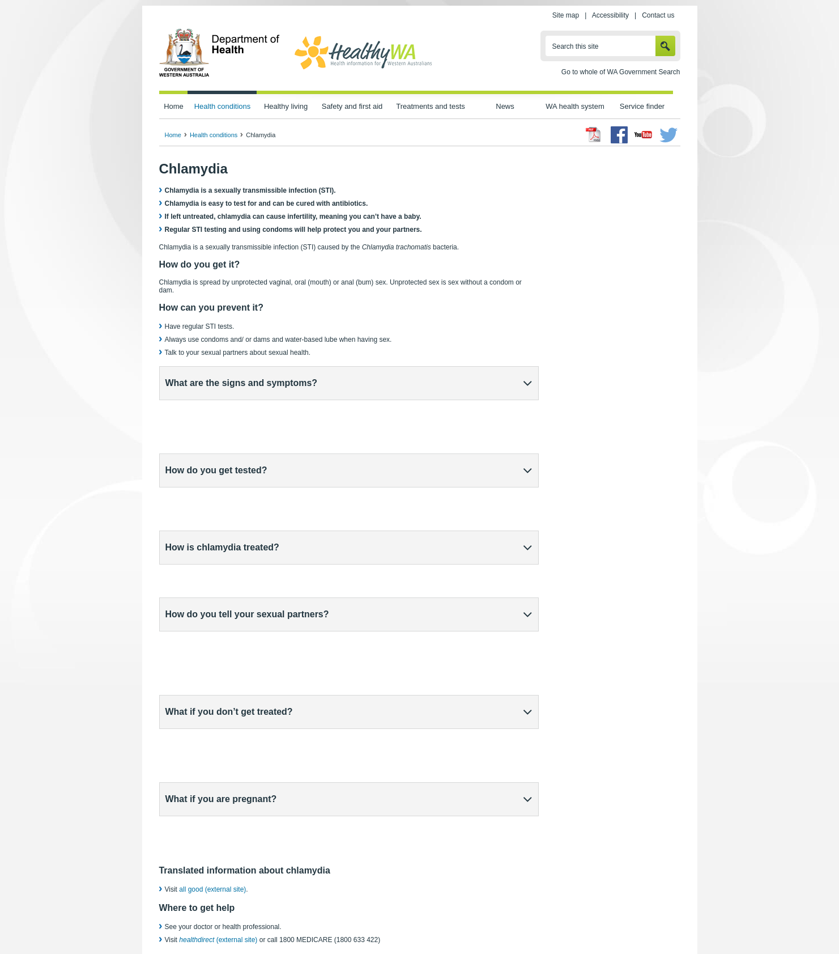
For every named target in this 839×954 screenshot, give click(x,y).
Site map (565, 15)
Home (174, 106)
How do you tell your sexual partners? (247, 492)
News (505, 106)
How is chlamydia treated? (222, 455)
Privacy (311, 920)
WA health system (575, 106)
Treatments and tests (430, 106)
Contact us (658, 15)
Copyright (489, 920)
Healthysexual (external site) (222, 696)
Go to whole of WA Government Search (620, 72)
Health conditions (222, 106)
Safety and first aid (352, 106)
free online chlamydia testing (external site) (389, 696)
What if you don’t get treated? (229, 528)
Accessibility (610, 15)
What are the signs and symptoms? (241, 383)
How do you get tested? (216, 419)
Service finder (642, 106)
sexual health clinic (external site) (271, 709)
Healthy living (286, 106)
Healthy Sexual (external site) (412, 870)
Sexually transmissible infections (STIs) (234, 870)
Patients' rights (540, 920)
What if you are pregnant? (221, 564)
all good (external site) (212, 614)
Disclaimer (445, 920)
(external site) (218, 664)
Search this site (575, 46)
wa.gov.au (197, 920)
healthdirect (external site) (407, 880)
